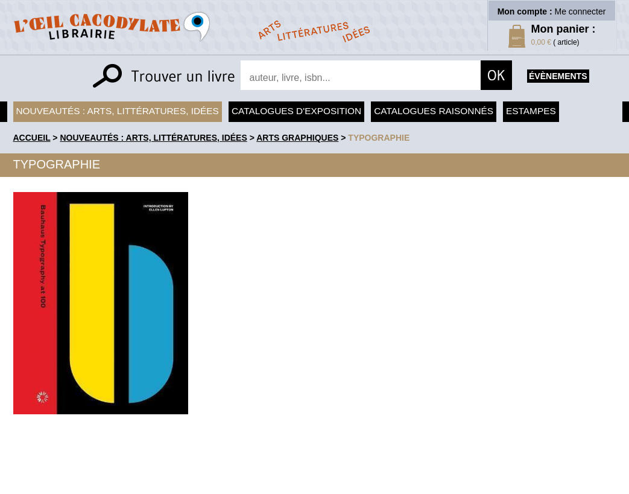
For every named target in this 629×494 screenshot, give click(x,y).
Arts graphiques (297, 138)
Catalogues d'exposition (296, 111)
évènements (558, 76)
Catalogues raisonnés (433, 111)
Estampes (531, 111)
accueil (32, 138)
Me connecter (580, 11)
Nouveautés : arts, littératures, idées (117, 111)
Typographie (378, 138)
